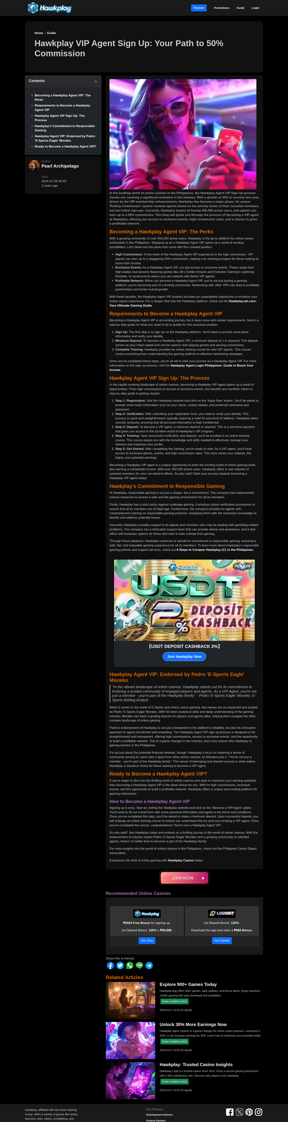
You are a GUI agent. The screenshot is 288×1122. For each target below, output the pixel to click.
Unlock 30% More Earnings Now (193, 1024)
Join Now (147, 940)
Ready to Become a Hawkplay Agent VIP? (65, 146)
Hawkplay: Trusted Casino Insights (196, 1064)
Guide (241, 7)
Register (198, 7)
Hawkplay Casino (181, 860)
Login (255, 7)
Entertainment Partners (159, 1114)
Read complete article (174, 1001)
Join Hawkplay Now (184, 657)
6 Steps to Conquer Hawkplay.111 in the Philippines (215, 550)
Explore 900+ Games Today (188, 984)
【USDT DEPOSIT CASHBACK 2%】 (184, 646)
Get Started (221, 940)
